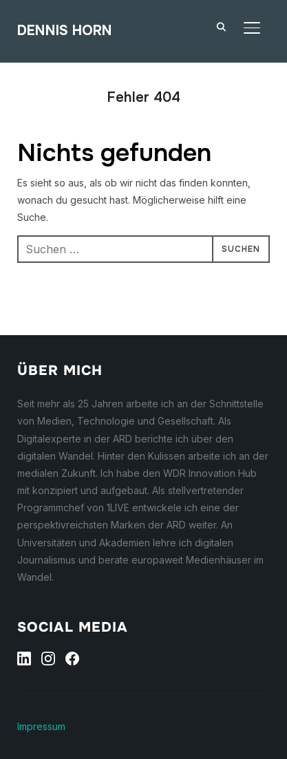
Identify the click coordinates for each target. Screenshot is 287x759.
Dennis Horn (64, 30)
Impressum (41, 726)
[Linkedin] (24, 658)
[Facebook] (72, 658)
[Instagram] (48, 658)
